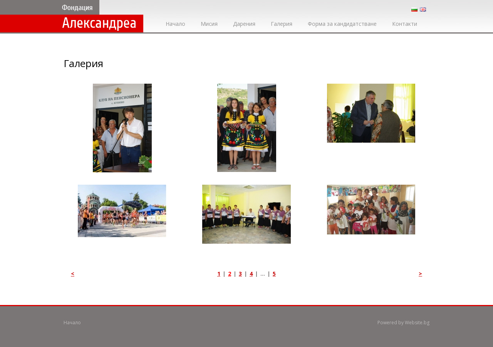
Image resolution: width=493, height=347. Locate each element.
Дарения (244, 23)
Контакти (404, 23)
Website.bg (417, 322)
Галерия (281, 23)
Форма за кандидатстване (342, 23)
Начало (175, 23)
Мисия (209, 23)
